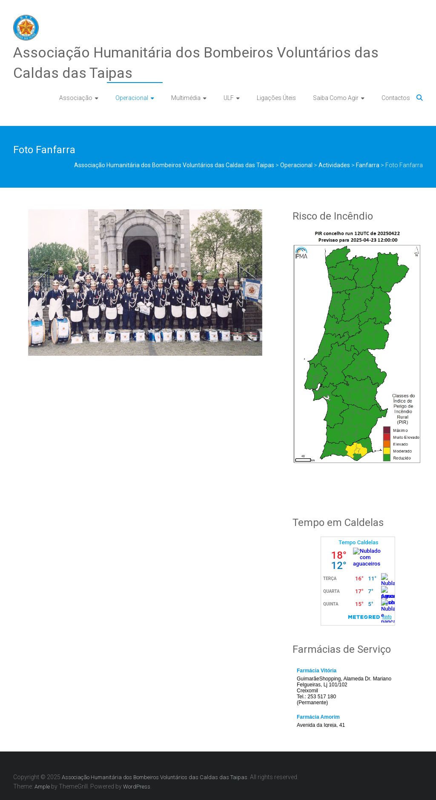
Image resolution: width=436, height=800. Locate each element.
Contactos (396, 97)
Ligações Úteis (276, 97)
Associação (75, 97)
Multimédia (186, 97)
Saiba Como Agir (336, 97)
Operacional (131, 97)
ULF (229, 97)
